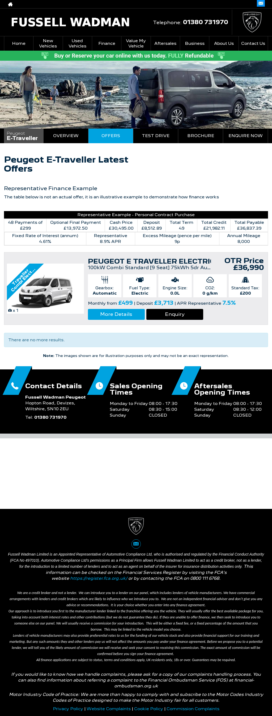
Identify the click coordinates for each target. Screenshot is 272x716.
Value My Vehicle (136, 43)
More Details (116, 314)
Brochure (200, 135)
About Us (224, 43)
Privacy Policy (68, 708)
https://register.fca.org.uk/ (98, 578)
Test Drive (155, 135)
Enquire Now (245, 135)
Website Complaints (109, 708)
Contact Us (253, 43)
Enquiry (175, 314)
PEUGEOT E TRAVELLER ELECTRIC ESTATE (167, 261)
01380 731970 (229, 4)
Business (195, 43)
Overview (66, 135)
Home (19, 43)
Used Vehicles (77, 43)
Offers (110, 135)
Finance (106, 43)
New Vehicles (48, 43)
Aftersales (165, 43)
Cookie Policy (148, 708)
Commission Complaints (193, 708)
